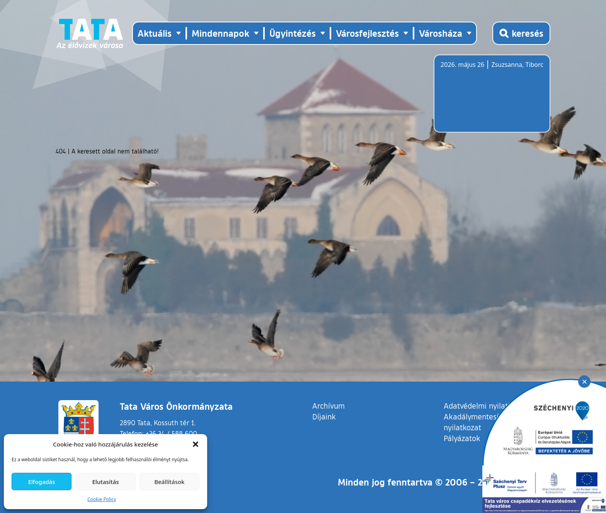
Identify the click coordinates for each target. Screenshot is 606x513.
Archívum (328, 405)
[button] (195, 444)
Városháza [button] (440, 33)
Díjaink (324, 416)
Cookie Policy (101, 499)
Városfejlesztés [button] (367, 33)
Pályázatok (462, 438)
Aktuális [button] (155, 33)
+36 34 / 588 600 (171, 433)
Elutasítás (105, 482)
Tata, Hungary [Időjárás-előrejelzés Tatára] (484, 98)
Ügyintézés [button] (292, 33)
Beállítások (169, 482)
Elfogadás (41, 482)
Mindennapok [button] (220, 33)
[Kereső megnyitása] (521, 33)
